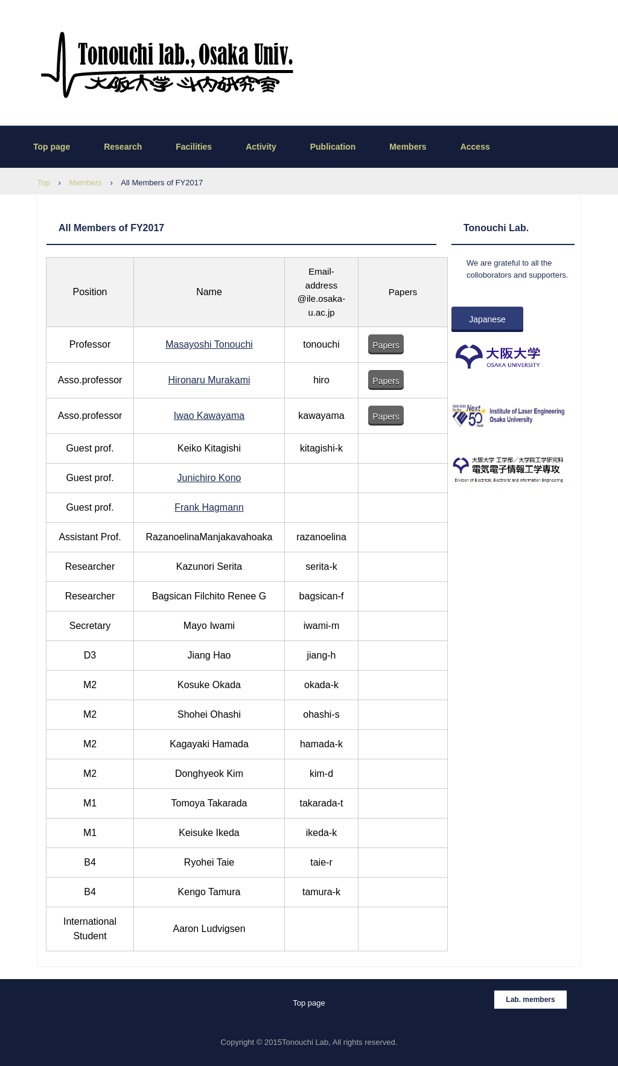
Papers (385, 345)
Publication (332, 147)
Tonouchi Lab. (496, 228)
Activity (261, 147)
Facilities (194, 147)
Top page (51, 147)
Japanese (487, 319)
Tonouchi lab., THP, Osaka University (156, 64)
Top (43, 182)
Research (123, 147)
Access (475, 147)
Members (407, 147)
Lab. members (530, 999)
